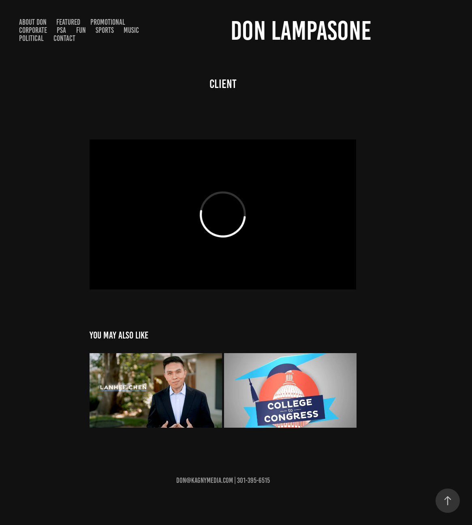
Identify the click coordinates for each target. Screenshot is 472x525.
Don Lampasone (301, 30)
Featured (68, 22)
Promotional (107, 22)
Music (131, 30)
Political (31, 38)
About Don (33, 22)
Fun (81, 30)
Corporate (33, 30)
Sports (105, 30)
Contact (64, 38)
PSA (61, 30)
